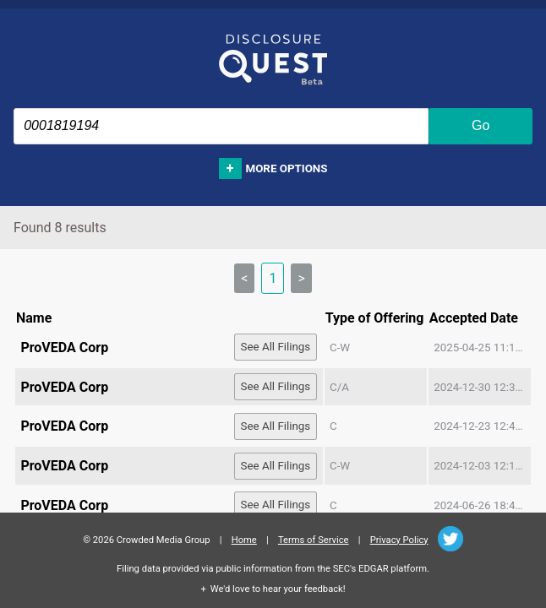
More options (287, 168)
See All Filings (276, 346)
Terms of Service (313, 540)
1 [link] (272, 278)
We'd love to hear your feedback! (278, 589)
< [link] (244, 278)
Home (244, 540)
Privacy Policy (399, 540)
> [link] (301, 278)
